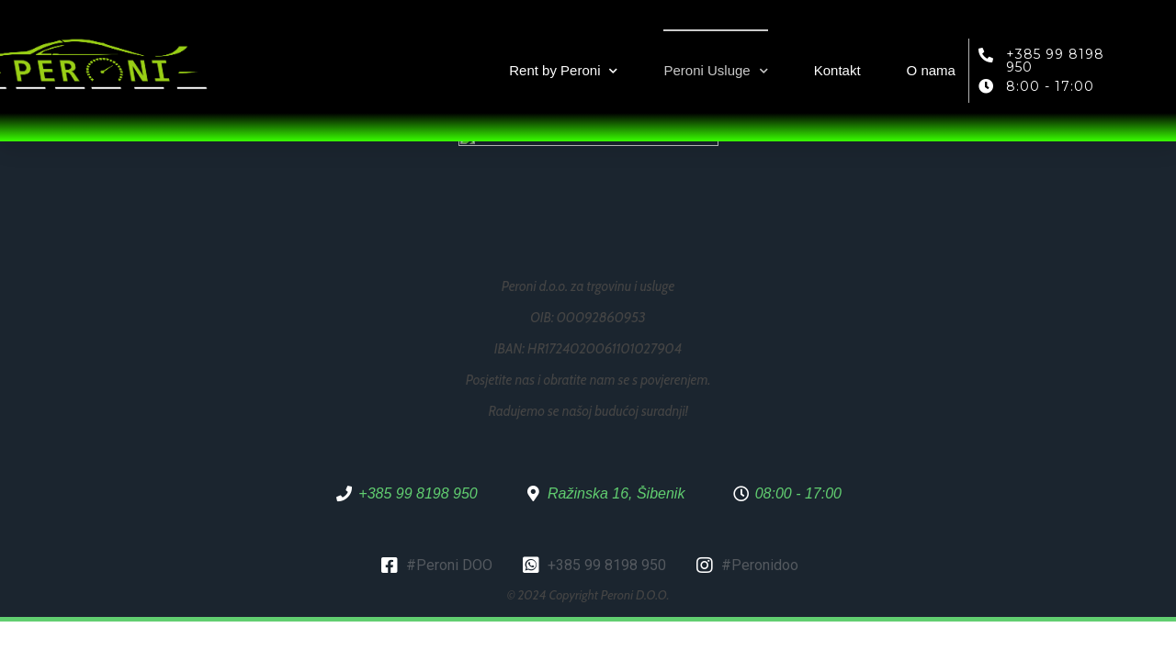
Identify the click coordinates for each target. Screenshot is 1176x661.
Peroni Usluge (715, 71)
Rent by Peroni (563, 71)
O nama (931, 70)
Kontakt (837, 70)
